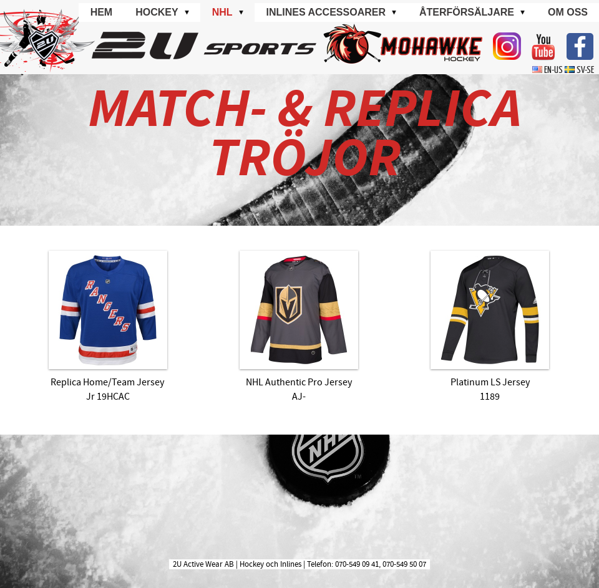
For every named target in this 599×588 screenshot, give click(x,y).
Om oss (568, 12)
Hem (101, 12)
